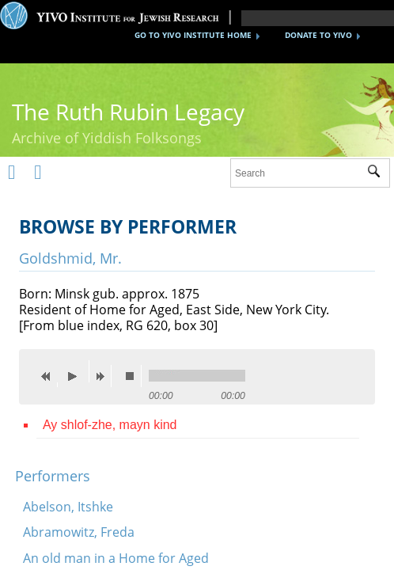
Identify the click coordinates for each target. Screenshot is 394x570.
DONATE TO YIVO (318, 34)
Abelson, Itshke (68, 506)
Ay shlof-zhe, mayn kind (110, 424)
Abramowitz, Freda (78, 532)
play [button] (77, 371)
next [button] (104, 376)
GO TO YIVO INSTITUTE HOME (193, 34)
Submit (378, 173)
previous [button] (50, 376)
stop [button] (134, 376)
